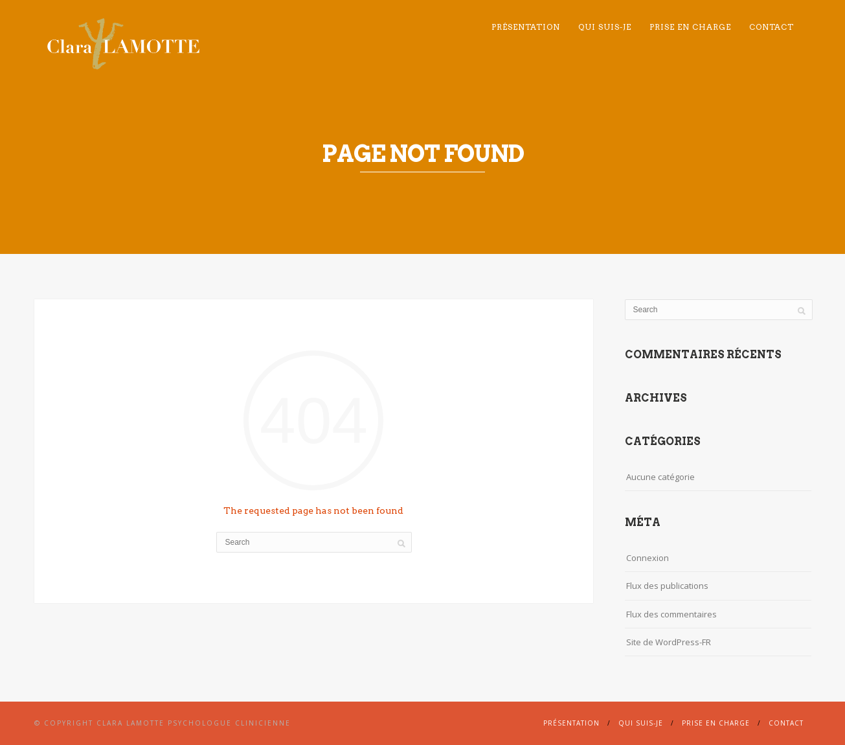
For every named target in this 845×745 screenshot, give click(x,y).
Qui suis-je (604, 27)
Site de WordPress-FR (668, 642)
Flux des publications (667, 585)
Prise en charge (690, 27)
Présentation (525, 27)
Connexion (647, 558)
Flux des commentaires (671, 614)
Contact (771, 27)
